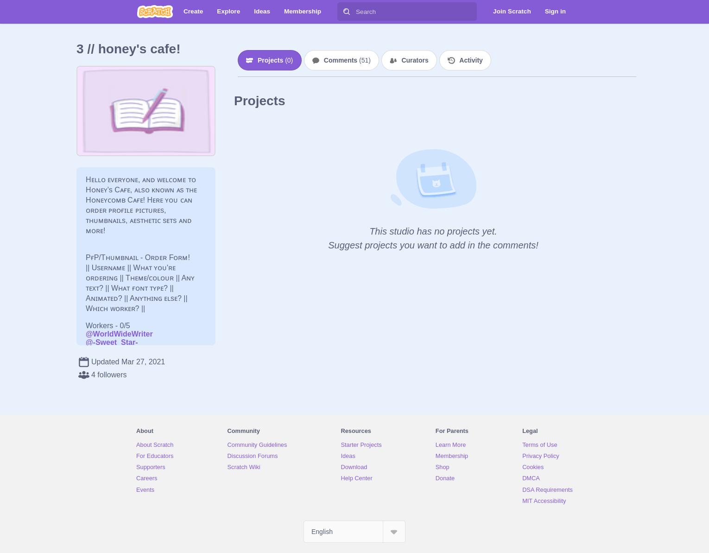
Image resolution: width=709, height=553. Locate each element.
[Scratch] (155, 11)
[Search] (346, 11)
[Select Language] (354, 532)
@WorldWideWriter (119, 334)
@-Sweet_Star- (112, 342)
